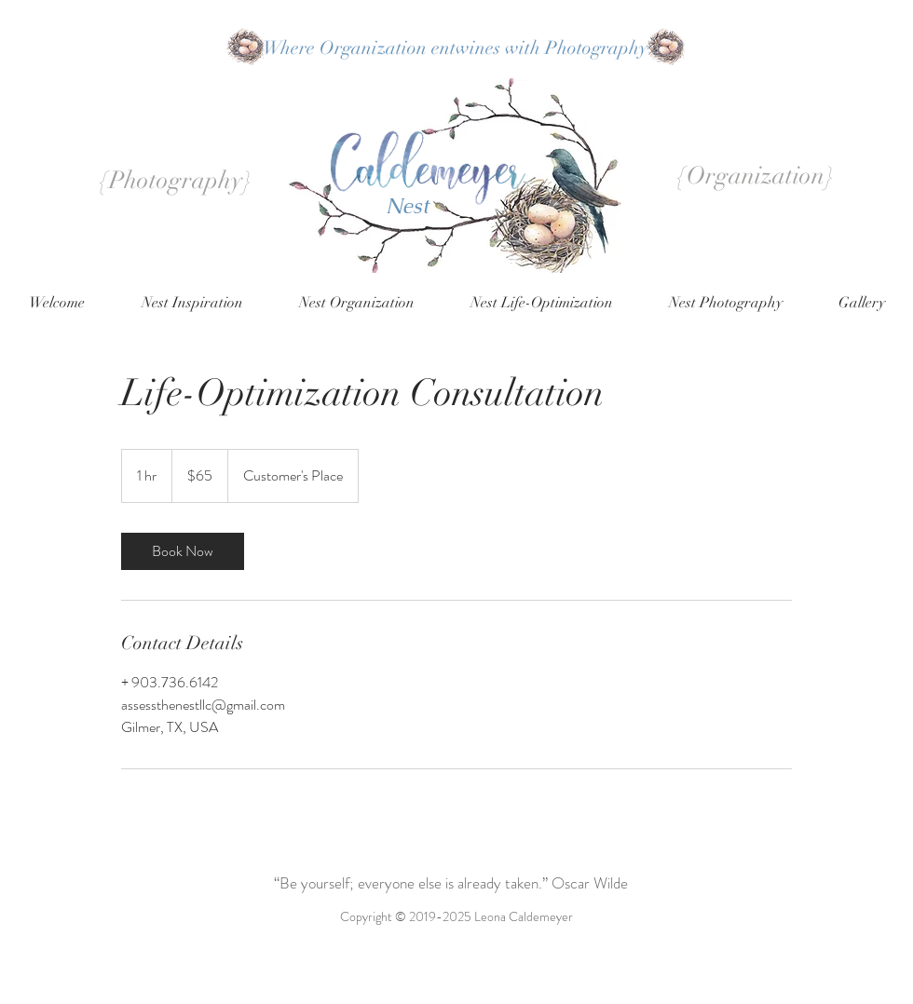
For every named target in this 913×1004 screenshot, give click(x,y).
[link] (182, 551)
